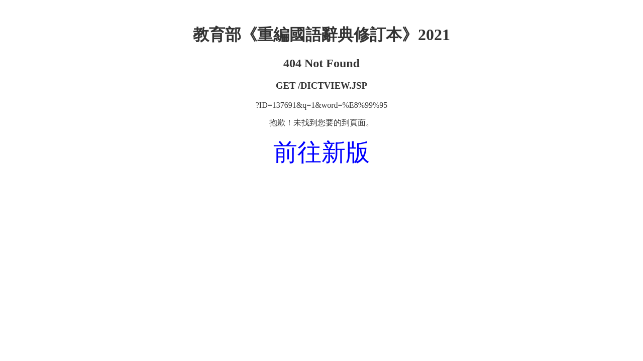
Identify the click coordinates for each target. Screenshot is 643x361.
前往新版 (321, 152)
